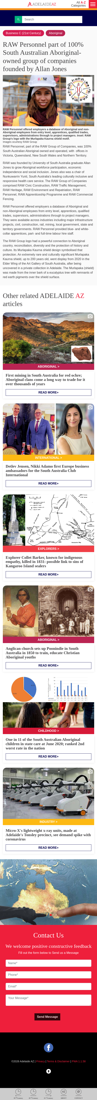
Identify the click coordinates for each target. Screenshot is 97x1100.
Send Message (47, 1016)
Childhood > (48, 730)
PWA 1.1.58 (79, 1061)
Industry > (48, 821)
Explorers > (48, 548)
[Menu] (93, 4)
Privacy (40, 1061)
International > (48, 457)
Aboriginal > (48, 366)
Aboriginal (55, 33)
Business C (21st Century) (23, 33)
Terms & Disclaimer (58, 1061)
